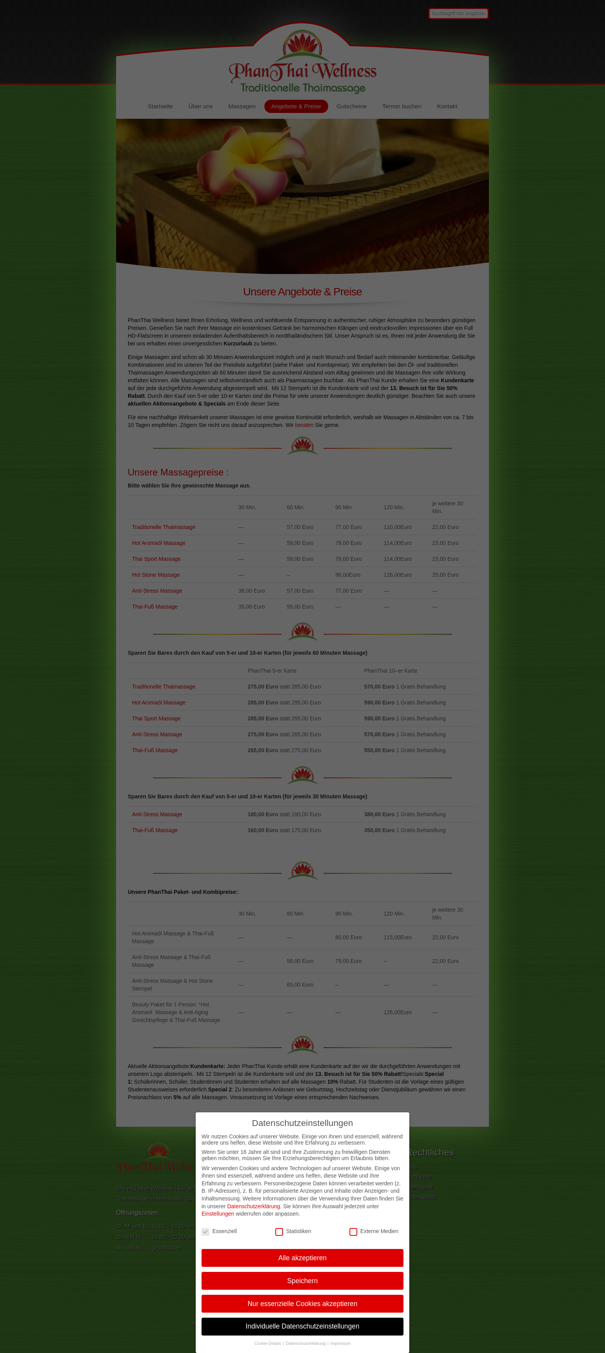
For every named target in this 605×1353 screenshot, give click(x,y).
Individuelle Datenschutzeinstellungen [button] (303, 1336)
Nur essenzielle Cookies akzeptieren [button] (302, 1313)
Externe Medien (373, 1240)
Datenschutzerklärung (253, 1215)
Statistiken (293, 1240)
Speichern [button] (302, 1290)
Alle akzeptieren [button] (302, 1267)
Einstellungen (218, 1223)
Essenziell (219, 1240)
